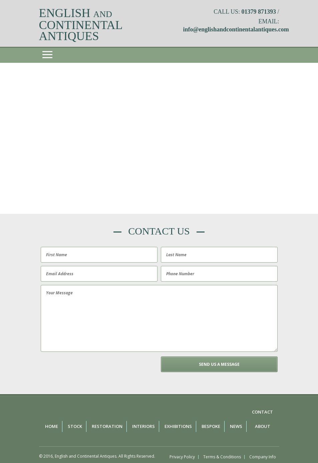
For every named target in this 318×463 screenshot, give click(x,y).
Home (51, 426)
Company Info (262, 457)
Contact (262, 412)
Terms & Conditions (222, 457)
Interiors (143, 426)
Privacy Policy (182, 457)
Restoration (107, 426)
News (236, 426)
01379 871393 (258, 11)
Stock (75, 426)
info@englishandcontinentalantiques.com (236, 29)
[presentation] (89, 369)
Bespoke (211, 426)
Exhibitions (178, 426)
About (262, 426)
